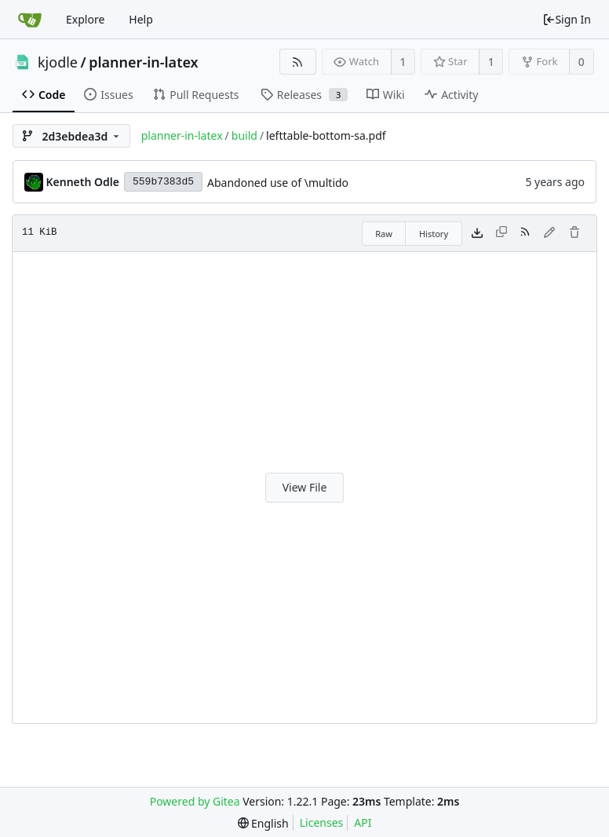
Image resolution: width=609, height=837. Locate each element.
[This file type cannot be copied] (501, 233)
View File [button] (305, 487)
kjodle (58, 62)
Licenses (322, 822)
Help (141, 19)
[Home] (30, 19)
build (244, 135)
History (433, 233)
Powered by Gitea (195, 801)
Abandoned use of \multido (277, 182)
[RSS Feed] (297, 62)
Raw (383, 233)
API (362, 822)
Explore (85, 19)
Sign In (566, 19)
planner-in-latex (143, 62)
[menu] (263, 823)
